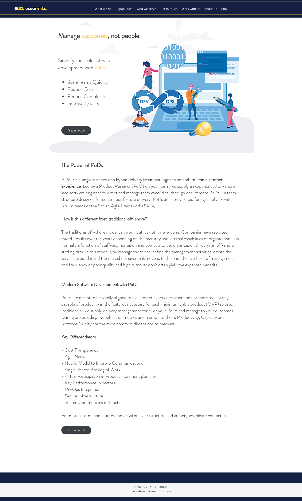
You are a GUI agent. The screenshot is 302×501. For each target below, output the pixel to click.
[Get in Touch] (76, 130)
